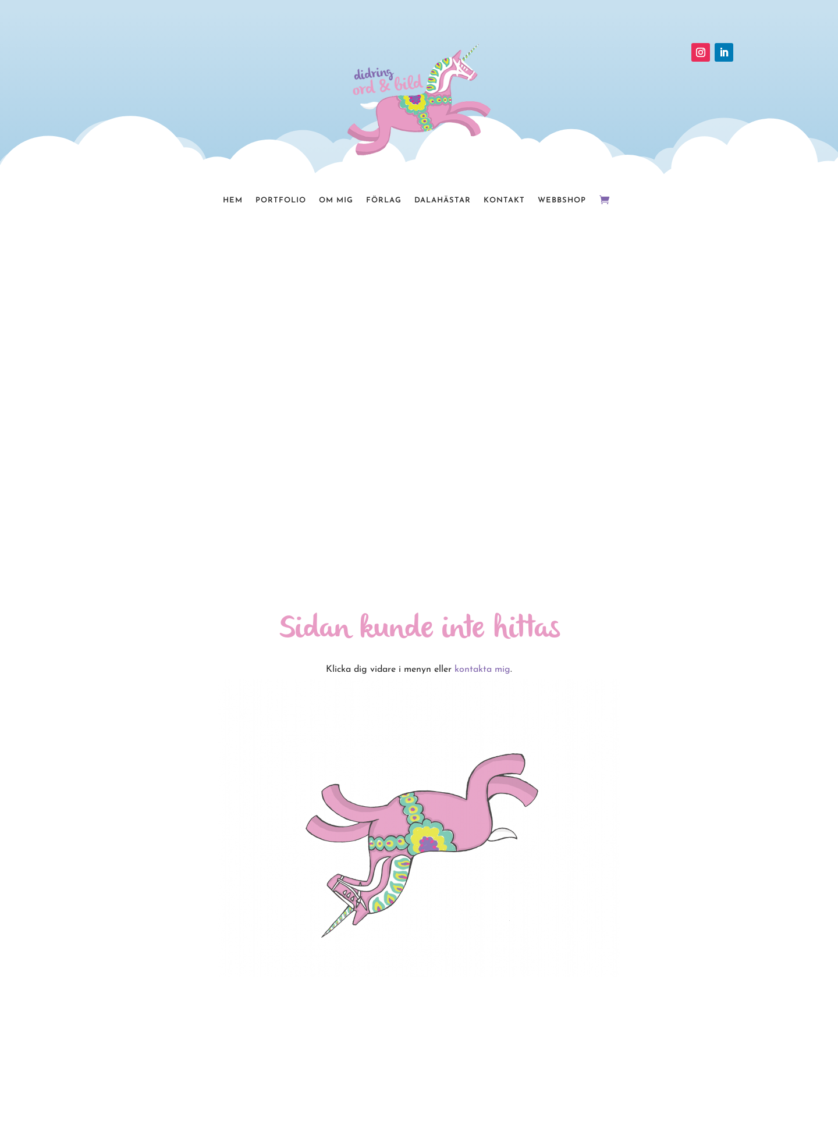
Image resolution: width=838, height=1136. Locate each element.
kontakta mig (482, 669)
